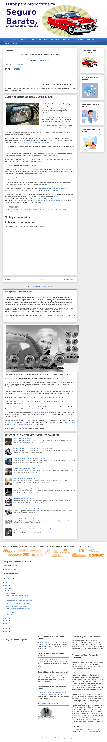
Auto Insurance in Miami (40, 413)
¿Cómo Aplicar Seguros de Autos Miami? (18, 603)
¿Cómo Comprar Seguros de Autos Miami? (19, 600)
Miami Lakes (79, 40)
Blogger (70, 738)
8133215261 (17, 69)
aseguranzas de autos (30, 209)
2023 (7, 583)
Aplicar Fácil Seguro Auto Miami (16, 606)
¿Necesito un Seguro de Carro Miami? (18, 598)
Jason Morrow (50, 738)
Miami (23, 40)
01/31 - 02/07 (11, 612)
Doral (7, 43)
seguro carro (62, 209)
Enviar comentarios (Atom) (44, 286)
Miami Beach (55, 40)
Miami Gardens (42, 40)
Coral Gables (67, 40)
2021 (7, 588)
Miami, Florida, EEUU (23, 212)
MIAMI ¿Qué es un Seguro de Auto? (24, 438)
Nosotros (15, 43)
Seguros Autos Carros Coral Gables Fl (25, 468)
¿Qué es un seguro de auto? (43, 297)
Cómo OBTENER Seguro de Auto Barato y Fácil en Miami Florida (33, 448)
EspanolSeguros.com (94, 731)
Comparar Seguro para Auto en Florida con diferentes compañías (33, 529)
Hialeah (31, 40)
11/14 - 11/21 (11, 593)
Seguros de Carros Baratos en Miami (24, 519)
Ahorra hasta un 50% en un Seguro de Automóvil (48, 200)
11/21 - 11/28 (11, 590)
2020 (7, 618)
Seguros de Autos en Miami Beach (50, 692)
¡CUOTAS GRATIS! (11, 40)
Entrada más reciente (12, 279)
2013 (7, 628)
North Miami (91, 40)
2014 (7, 626)
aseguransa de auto (17, 209)
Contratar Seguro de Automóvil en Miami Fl (26, 509)
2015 (7, 623)
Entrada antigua (69, 279)
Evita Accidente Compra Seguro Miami (18, 608)
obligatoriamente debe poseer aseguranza (36, 142)
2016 (7, 620)
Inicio (42, 279)
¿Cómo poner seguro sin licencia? (23, 499)
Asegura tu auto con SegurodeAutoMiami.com (19, 407)
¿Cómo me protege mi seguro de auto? (37, 301)
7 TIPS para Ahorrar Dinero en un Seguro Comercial (29, 458)
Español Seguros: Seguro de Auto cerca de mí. (27, 489)
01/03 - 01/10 (11, 614)
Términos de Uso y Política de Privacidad (84, 729)
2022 (7, 585)
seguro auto (41, 209)
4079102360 (20, 65)
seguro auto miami (51, 209)
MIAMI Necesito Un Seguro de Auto (24, 478)
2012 (7, 631)
